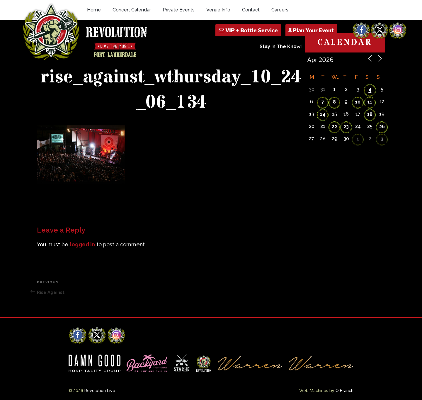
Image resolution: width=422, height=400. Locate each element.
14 (322, 114)
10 (357, 102)
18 (369, 114)
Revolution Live (99, 390)
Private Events (179, 10)
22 (334, 126)
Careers (279, 10)
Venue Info (218, 10)
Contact (251, 10)
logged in (82, 244)
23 (346, 126)
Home (94, 10)
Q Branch (344, 390)
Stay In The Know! (281, 46)
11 (369, 102)
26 (382, 126)
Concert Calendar (132, 10)
